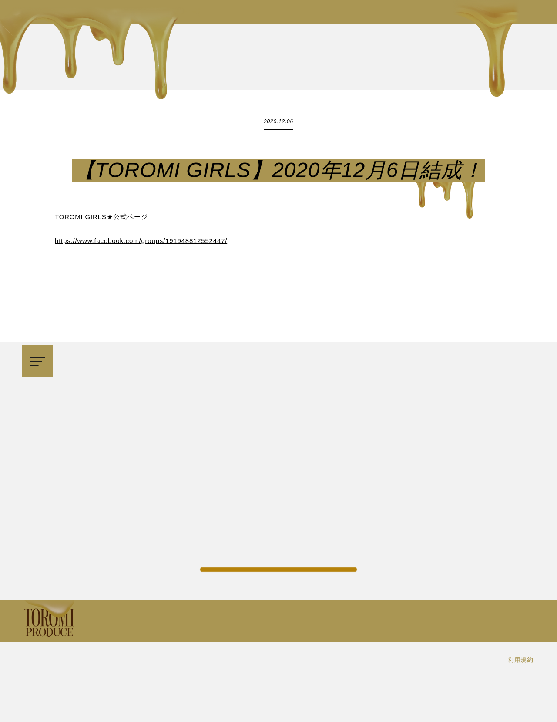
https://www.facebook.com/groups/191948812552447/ (141, 240)
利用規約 (521, 659)
